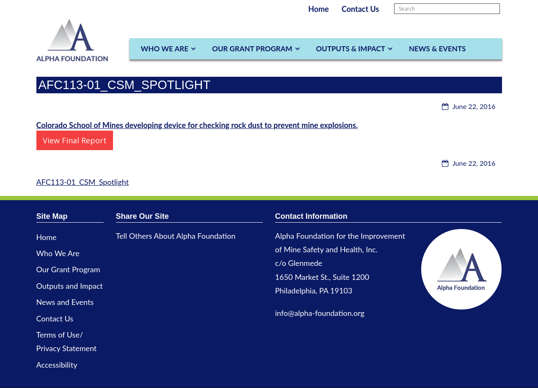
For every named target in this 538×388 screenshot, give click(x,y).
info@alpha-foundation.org (319, 313)
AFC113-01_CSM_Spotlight (82, 182)
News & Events (437, 48)
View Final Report (75, 140)
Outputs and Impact (69, 285)
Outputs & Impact (350, 48)
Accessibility (56, 364)
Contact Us (360, 9)
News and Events (65, 302)
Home (318, 9)
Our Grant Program (252, 48)
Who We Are (164, 48)
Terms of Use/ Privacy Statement (66, 341)
